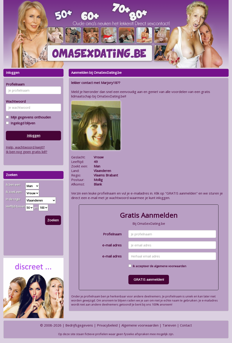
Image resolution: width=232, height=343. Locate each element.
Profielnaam (112, 234)
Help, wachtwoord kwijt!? (25, 147)
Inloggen (33, 135)
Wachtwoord (14, 101)
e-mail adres (112, 245)
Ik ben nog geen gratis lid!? (26, 151)
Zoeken (53, 220)
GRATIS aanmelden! (149, 279)
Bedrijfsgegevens (79, 325)
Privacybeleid (107, 325)
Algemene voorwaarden (140, 325)
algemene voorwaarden (170, 266)
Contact (186, 325)
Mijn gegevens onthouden (30, 117)
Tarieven (169, 325)
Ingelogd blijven (22, 123)
